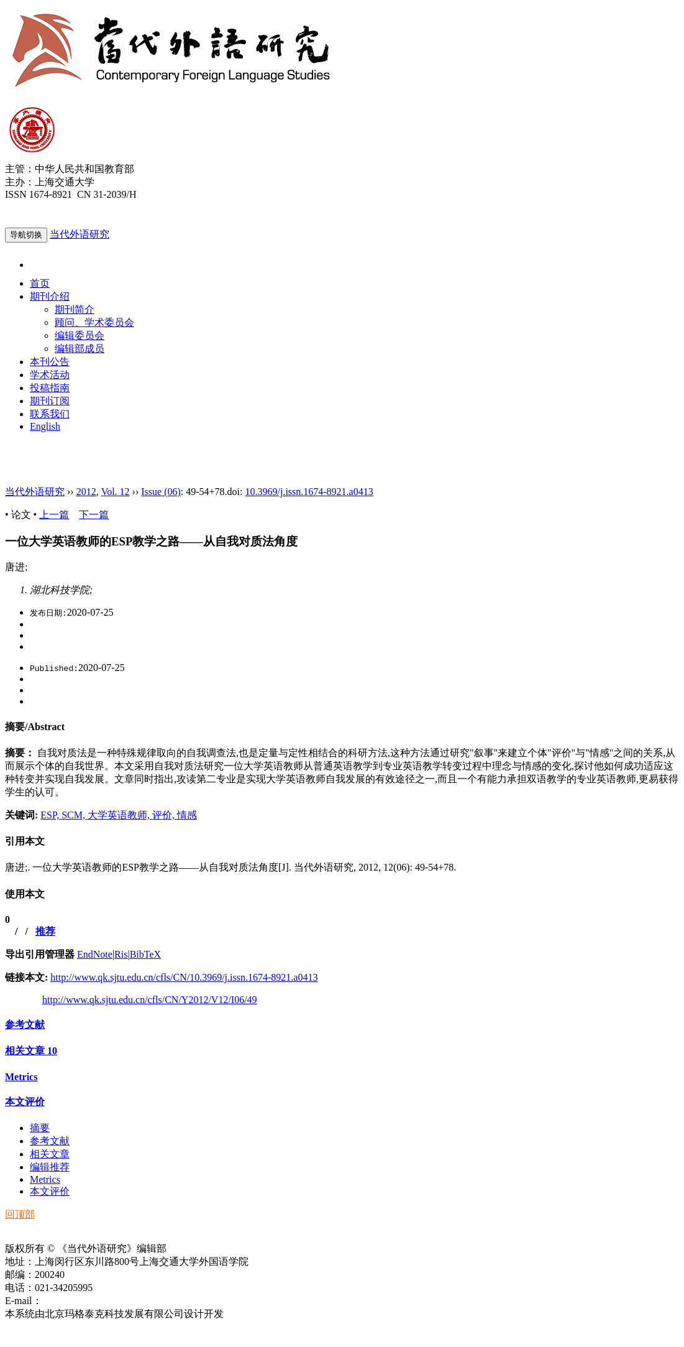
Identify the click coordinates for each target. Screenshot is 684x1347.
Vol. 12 (115, 491)
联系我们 (50, 414)
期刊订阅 (50, 401)
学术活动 (50, 374)
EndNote (94, 954)
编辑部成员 (79, 348)
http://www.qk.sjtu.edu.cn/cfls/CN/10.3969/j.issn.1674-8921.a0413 (183, 977)
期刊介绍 (50, 296)
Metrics (21, 1077)
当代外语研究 (79, 234)
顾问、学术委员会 (94, 322)
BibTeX (145, 954)
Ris (120, 954)
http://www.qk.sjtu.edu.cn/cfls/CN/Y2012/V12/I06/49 (149, 999)
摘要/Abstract (35, 726)
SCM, (75, 815)
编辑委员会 (79, 335)
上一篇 (54, 514)
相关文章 (31, 1050)
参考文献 (25, 1024)
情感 (187, 815)
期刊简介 (74, 309)
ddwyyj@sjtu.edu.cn (83, 1300)
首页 (40, 283)
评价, (164, 815)
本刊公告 (50, 361)
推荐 (45, 931)
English (45, 426)
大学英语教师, (120, 815)
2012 (86, 491)
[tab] (342, 727)
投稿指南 (50, 387)
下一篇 (94, 514)
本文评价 (25, 1101)
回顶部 (20, 1214)
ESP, (51, 815)
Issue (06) (161, 491)
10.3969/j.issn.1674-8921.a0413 (309, 491)
